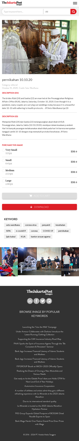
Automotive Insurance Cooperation (39, 386)
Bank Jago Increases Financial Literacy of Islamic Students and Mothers (39, 353)
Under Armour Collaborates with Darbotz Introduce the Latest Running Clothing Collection (39, 333)
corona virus (31, 225)
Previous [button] (9, 261)
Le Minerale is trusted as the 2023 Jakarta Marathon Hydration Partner (39, 407)
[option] (39, 261)
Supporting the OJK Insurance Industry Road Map (39, 339)
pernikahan (63, 230)
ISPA (8, 230)
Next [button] (69, 261)
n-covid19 (21, 230)
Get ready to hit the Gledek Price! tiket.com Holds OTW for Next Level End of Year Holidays (39, 380)
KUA (23, 236)
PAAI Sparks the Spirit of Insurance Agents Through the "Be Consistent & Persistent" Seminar (39, 345)
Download (39, 206)
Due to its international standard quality (39, 402)
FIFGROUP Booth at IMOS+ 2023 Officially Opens (39, 367)
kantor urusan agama (40, 236)
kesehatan (60, 225)
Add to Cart (39, 195)
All (46, 11)
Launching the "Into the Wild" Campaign (39, 327)
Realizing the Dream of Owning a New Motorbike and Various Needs (39, 372)
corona (34, 230)
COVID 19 (48, 230)
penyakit (46, 225)
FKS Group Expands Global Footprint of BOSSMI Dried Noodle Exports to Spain (39, 415)
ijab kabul (10, 236)
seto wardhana (13, 225)
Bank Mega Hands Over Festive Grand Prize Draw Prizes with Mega (39, 423)
